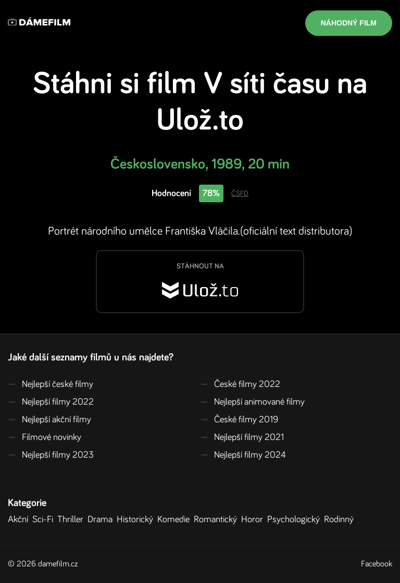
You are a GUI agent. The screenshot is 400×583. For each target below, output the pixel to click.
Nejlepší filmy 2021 (242, 437)
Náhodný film (349, 23)
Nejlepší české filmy (50, 384)
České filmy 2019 (239, 419)
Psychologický (295, 519)
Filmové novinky (44, 437)
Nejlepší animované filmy (252, 402)
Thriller (72, 519)
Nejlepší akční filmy (49, 419)
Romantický (217, 519)
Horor (254, 519)
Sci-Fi (44, 519)
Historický (137, 519)
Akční (20, 519)
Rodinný (341, 519)
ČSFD (239, 193)
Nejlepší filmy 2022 (51, 402)
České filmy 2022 (240, 384)
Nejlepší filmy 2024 (243, 455)
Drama (102, 519)
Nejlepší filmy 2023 (51, 455)
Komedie (175, 519)
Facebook (376, 564)
